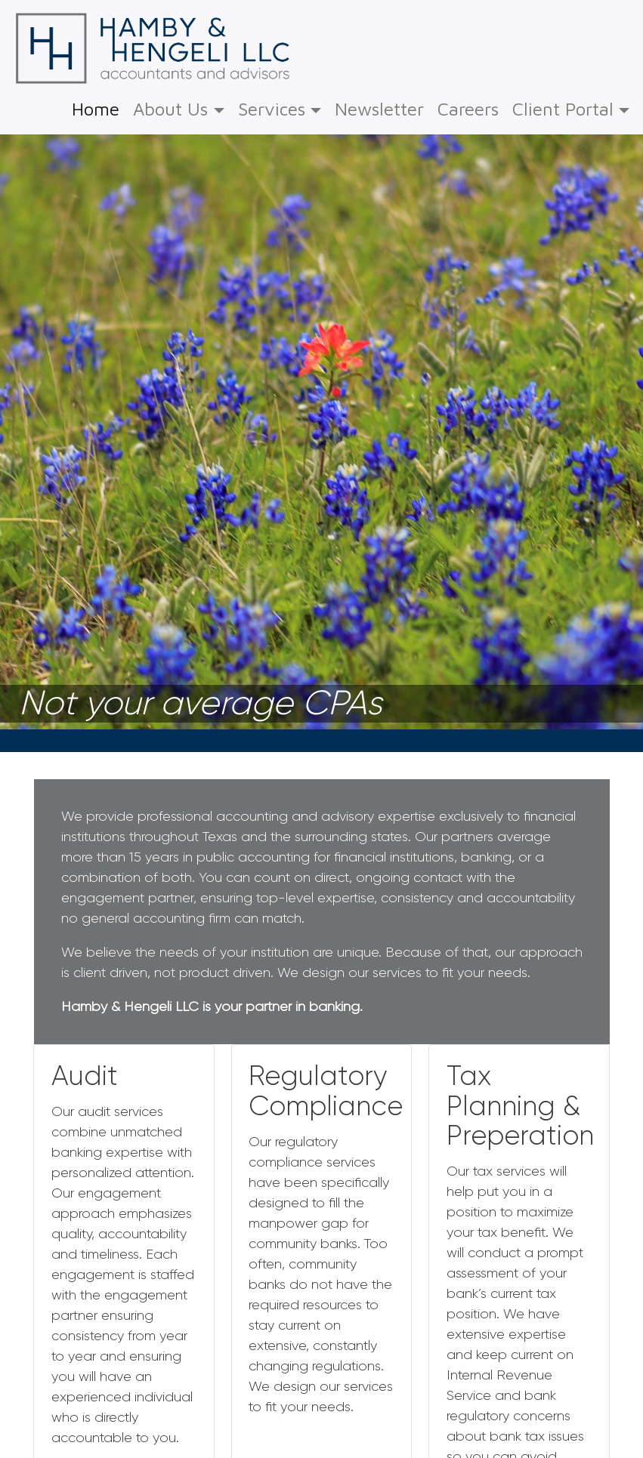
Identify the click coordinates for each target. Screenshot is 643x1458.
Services (271, 108)
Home (95, 106)
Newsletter (379, 108)
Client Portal (563, 108)
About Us (170, 108)
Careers (468, 108)
